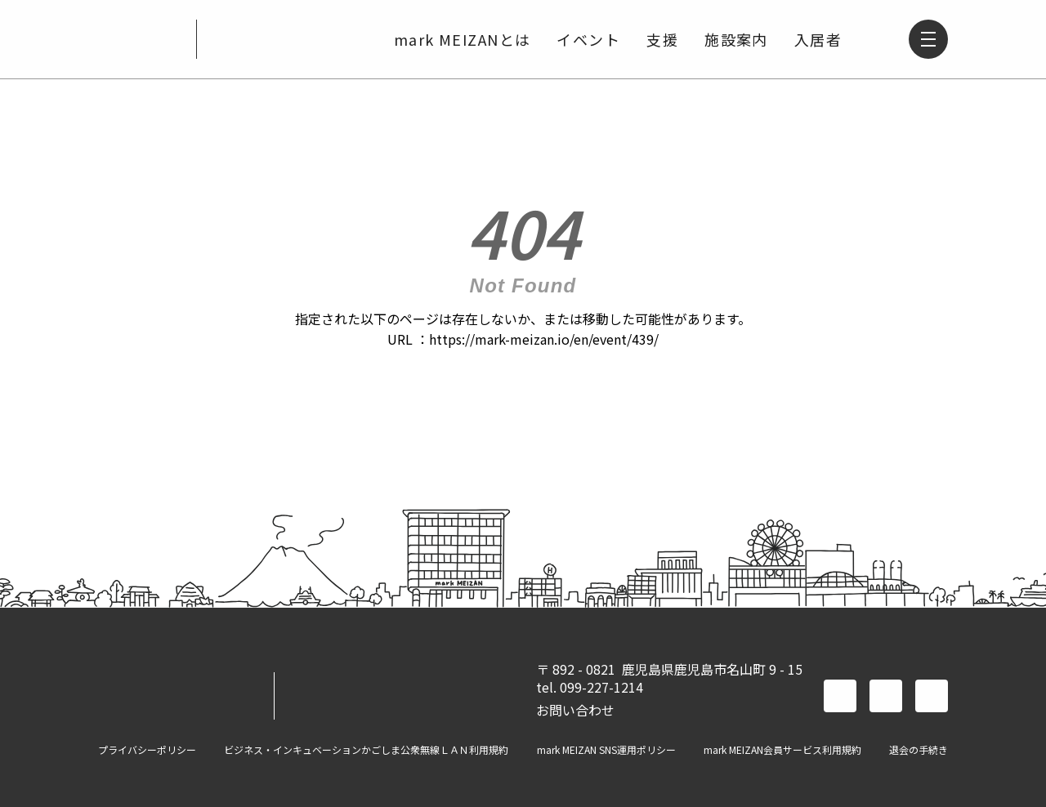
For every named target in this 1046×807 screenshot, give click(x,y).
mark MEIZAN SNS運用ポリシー (606, 750)
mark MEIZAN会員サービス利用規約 (782, 750)
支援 (662, 39)
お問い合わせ (575, 709)
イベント (588, 39)
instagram (931, 696)
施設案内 (736, 39)
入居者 (818, 39)
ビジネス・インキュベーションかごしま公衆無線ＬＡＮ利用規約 (366, 750)
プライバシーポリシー (147, 750)
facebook (840, 696)
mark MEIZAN (140, 39)
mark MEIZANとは (462, 39)
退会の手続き (918, 750)
